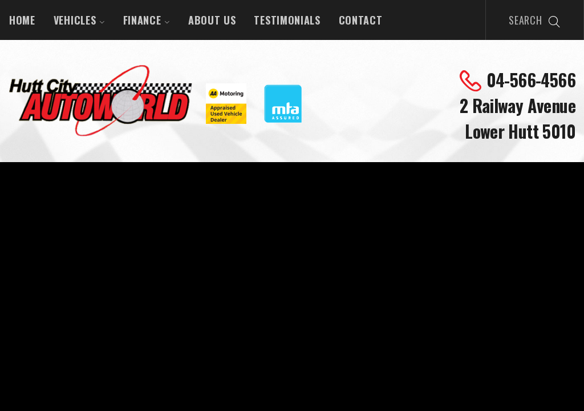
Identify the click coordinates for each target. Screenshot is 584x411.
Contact (361, 20)
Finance (146, 20)
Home (22, 20)
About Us (212, 20)
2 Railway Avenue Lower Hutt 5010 (517, 118)
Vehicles (79, 20)
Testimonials (287, 20)
